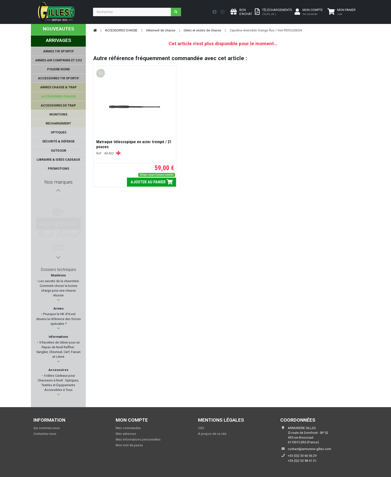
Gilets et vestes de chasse (202, 30)
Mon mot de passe (129, 445)
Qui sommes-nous (46, 428)
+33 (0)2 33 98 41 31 (302, 461)
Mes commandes (128, 428)
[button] (58, 300)
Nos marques (58, 182)
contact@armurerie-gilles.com (309, 449)
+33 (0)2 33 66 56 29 (302, 456)
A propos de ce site (212, 434)
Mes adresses (126, 434)
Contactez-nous (44, 434)
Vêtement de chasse (160, 30)
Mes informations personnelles (138, 439)
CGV (201, 428)
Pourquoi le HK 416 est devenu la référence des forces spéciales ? (58, 318)
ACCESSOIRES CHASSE (121, 30)
